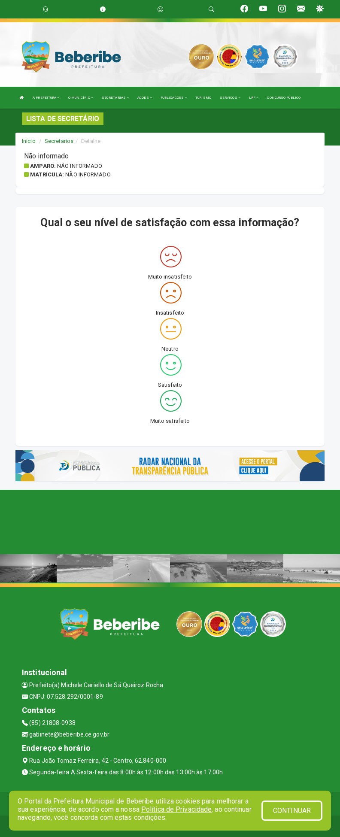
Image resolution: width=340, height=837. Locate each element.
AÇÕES (144, 98)
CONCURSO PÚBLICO (284, 98)
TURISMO (203, 98)
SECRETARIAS (115, 98)
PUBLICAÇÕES (174, 98)
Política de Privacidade (176, 809)
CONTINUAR (292, 811)
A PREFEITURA (46, 98)
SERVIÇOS (230, 98)
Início (29, 141)
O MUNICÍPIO (80, 98)
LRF (254, 98)
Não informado (79, 166)
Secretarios (59, 141)
